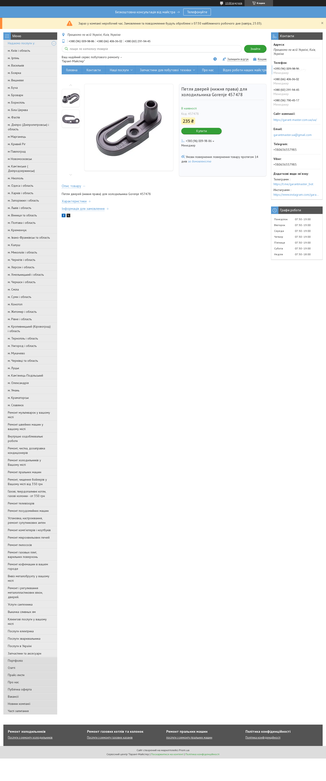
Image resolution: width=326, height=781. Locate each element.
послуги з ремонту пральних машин (189, 737)
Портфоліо (15, 661)
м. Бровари (15, 95)
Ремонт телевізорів (21, 503)
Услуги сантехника (20, 604)
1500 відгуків (233, 3)
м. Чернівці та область (23, 361)
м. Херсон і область (21, 267)
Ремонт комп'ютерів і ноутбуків (29, 530)
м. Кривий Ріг (17, 144)
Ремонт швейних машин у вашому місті (25, 426)
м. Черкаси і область (21, 282)
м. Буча (13, 88)
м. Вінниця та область (22, 215)
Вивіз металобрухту (291, 70)
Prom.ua (184, 750)
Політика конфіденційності (262, 737)
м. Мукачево (16, 353)
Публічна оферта (20, 689)
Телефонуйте (197, 12)
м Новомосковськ (20, 159)
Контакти (94, 70)
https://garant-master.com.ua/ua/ (295, 120)
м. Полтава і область (21, 223)
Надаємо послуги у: (21, 43)
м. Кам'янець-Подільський (25, 375)
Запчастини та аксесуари (24, 653)
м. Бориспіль (16, 102)
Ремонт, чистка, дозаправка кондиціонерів (26, 450)
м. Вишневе (16, 80)
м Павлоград (17, 151)
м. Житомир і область (22, 312)
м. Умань (13, 390)
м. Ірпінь (13, 58)
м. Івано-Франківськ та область (29, 237)
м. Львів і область (19, 208)
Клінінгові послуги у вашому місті (27, 621)
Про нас (13, 682)
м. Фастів (14, 117)
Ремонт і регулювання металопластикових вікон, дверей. (25, 592)
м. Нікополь (15, 178)
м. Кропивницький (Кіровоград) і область (29, 328)
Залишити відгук (238, 59)
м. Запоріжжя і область (23, 200)
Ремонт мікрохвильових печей (29, 537)
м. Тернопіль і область (23, 338)
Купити (201, 131)
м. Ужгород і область (22, 346)
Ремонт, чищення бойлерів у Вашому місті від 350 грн (27, 481)
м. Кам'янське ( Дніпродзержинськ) (21, 168)
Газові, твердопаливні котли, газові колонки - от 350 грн (27, 493)
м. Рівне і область (20, 319)
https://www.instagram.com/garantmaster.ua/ (296, 195)
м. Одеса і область (20, 186)
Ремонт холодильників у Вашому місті (24, 462)
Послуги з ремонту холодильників (30, 737)
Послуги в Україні (20, 646)
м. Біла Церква (18, 110)
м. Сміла (13, 289)
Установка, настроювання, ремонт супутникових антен (27, 520)
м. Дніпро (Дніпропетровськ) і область (28, 127)
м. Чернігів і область (21, 260)
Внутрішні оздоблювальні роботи (25, 438)
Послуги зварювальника (24, 639)
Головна (71, 70)
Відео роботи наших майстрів (245, 70)
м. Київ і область (19, 51)
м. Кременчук (17, 230)
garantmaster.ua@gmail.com (292, 135)
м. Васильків (16, 65)
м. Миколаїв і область (22, 252)
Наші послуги (119, 70)
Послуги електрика (21, 631)
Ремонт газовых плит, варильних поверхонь (23, 554)
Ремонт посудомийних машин (28, 511)
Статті (11, 668)
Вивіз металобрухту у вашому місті (28, 578)
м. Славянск (16, 405)
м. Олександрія (18, 383)
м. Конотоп (15, 304)
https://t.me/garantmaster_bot (293, 184)
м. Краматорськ (18, 398)
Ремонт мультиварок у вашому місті (29, 414)
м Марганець (17, 137)
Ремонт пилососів (20, 545)
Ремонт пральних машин (24, 472)
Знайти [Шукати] (255, 49)
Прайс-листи (16, 675)
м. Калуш (14, 245)
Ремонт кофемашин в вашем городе (28, 566)
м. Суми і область (19, 297)
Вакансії (13, 696)
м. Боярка (14, 73)
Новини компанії (19, 704)
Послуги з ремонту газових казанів (110, 737)
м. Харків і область (20, 193)
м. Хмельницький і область (26, 275)
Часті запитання (18, 711)
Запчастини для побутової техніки (165, 70)
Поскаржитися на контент (167, 754)
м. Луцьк (13, 368)
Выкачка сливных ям (22, 612)
